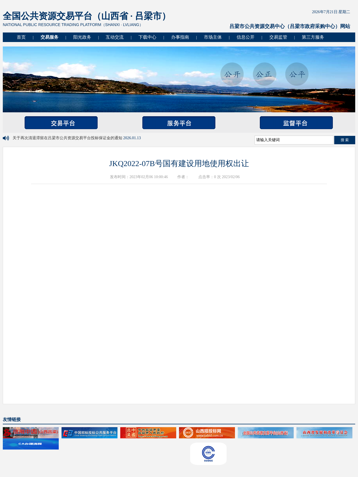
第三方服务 (313, 37)
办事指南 (180, 37)
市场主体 (213, 37)
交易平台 (61, 122)
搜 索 (345, 140)
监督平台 (296, 122)
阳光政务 (82, 37)
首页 (21, 37)
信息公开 (246, 37)
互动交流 (115, 37)
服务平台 (178, 122)
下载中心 (147, 37)
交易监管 (278, 37)
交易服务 (49, 37)
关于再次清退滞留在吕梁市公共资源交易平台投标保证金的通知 (68, 138)
